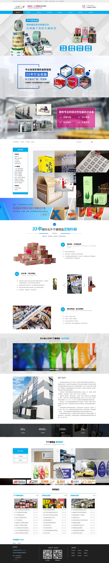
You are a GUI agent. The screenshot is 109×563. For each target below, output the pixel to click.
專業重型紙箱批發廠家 (77, 527)
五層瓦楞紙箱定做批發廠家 (78, 530)
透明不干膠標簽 (18, 174)
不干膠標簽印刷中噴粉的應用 (22, 527)
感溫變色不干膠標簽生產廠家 (22, 522)
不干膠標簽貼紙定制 (20, 515)
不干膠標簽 (49, 12)
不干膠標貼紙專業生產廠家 (21, 512)
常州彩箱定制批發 (48, 527)
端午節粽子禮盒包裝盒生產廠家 (51, 515)
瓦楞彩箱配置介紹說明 (77, 533)
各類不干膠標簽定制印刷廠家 (22, 533)
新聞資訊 (80, 12)
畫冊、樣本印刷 (18, 158)
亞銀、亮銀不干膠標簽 (20, 177)
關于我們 (28, 12)
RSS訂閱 (85, 555)
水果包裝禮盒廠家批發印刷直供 (51, 530)
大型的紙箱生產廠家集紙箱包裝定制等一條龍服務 (80, 509)
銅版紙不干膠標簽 (19, 179)
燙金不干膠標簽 (18, 182)
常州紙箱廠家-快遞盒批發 (78, 525)
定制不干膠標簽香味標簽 (21, 517)
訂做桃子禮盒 (47, 533)
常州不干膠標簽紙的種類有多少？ (23, 530)
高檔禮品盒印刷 (76, 517)
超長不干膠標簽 (18, 172)
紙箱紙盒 (60, 12)
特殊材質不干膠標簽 (19, 181)
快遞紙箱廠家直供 (48, 520)
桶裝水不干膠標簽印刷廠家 (21, 525)
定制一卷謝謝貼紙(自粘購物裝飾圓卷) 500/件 (23, 509)
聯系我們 (91, 12)
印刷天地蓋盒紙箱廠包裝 (49, 509)
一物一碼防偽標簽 (19, 168)
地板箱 (16, 189)
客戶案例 (70, 12)
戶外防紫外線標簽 (19, 170)
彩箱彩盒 (39, 12)
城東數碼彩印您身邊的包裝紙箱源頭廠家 (80, 512)
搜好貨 (14, 543)
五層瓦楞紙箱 (18, 188)
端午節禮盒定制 (47, 525)
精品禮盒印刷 (18, 163)
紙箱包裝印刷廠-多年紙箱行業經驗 (80, 520)
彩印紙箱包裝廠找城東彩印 (50, 522)
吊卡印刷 (17, 160)
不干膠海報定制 (19, 520)
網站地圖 (79, 555)
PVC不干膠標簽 (18, 175)
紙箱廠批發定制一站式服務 (78, 515)
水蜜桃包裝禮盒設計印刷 (49, 517)
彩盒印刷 (17, 156)
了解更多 (15, 559)
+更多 (37, 495)
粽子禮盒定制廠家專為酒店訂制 (51, 512)
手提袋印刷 (17, 161)
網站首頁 (18, 12)
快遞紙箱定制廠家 (76, 522)
